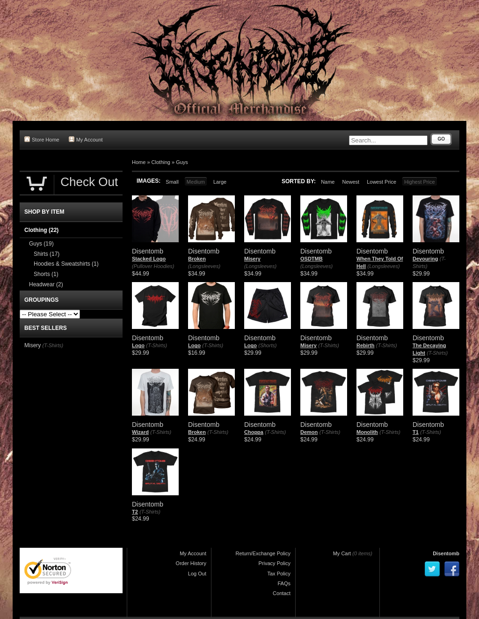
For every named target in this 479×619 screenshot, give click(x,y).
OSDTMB (311, 258)
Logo (138, 345)
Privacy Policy (274, 563)
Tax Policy (278, 573)
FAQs (283, 583)
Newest (350, 182)
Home (138, 162)
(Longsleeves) (204, 266)
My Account (86, 139)
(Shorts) (267, 345)
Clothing (161, 162)
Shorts (46, 274)
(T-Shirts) (156, 345)
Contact (281, 593)
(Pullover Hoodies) (153, 266)
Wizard (140, 432)
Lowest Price (381, 182)
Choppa (253, 432)
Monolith (367, 432)
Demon (309, 432)
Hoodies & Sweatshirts (66, 264)
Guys (182, 162)
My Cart (342, 553)
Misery (252, 258)
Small (172, 182)
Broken (197, 258)
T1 (416, 432)
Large (219, 182)
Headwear (46, 284)
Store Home (41, 139)
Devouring (425, 258)
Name (327, 182)
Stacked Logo (149, 258)
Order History (191, 563)
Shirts (46, 254)
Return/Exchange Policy (263, 553)
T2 (135, 512)
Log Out (197, 573)
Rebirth (365, 345)
